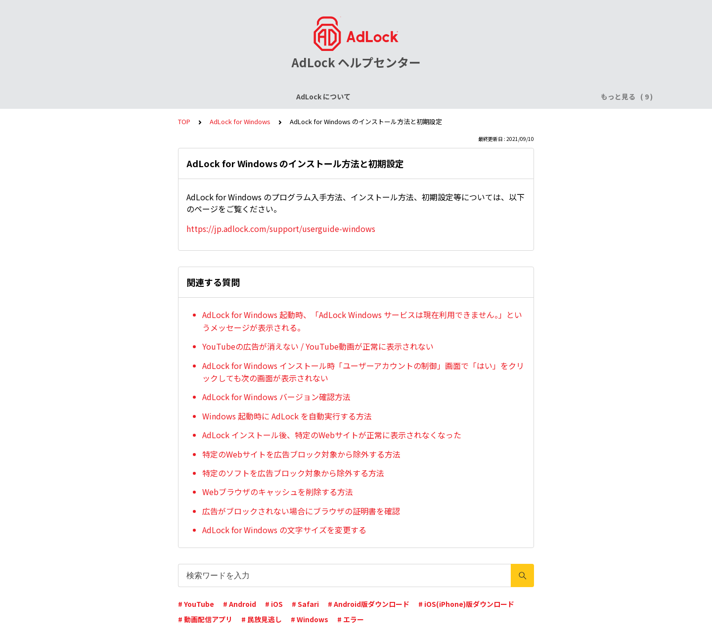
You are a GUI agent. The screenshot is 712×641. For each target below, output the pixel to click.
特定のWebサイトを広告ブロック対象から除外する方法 (301, 454)
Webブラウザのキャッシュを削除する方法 (277, 492)
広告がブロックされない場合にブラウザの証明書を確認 (301, 511)
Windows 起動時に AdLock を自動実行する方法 (287, 416)
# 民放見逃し (261, 619)
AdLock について (112, 96)
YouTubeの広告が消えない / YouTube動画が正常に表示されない (318, 346)
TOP (184, 121)
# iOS (274, 604)
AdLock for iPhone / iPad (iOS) (280, 96)
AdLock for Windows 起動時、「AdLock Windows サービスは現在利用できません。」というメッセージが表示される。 (362, 321)
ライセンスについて (184, 96)
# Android (239, 604)
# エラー (350, 619)
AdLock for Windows (460, 96)
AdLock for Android (378, 96)
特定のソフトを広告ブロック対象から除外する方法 (293, 473)
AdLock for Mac (535, 96)
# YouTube (196, 604)
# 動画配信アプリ (205, 619)
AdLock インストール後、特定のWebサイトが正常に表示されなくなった (331, 435)
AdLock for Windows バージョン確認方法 (276, 397)
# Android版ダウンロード (368, 604)
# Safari (305, 604)
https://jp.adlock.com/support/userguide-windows (280, 228)
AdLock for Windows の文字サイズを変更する (284, 530)
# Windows (309, 619)
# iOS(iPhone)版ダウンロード (466, 604)
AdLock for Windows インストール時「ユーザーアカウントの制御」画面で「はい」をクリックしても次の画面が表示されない (363, 372)
